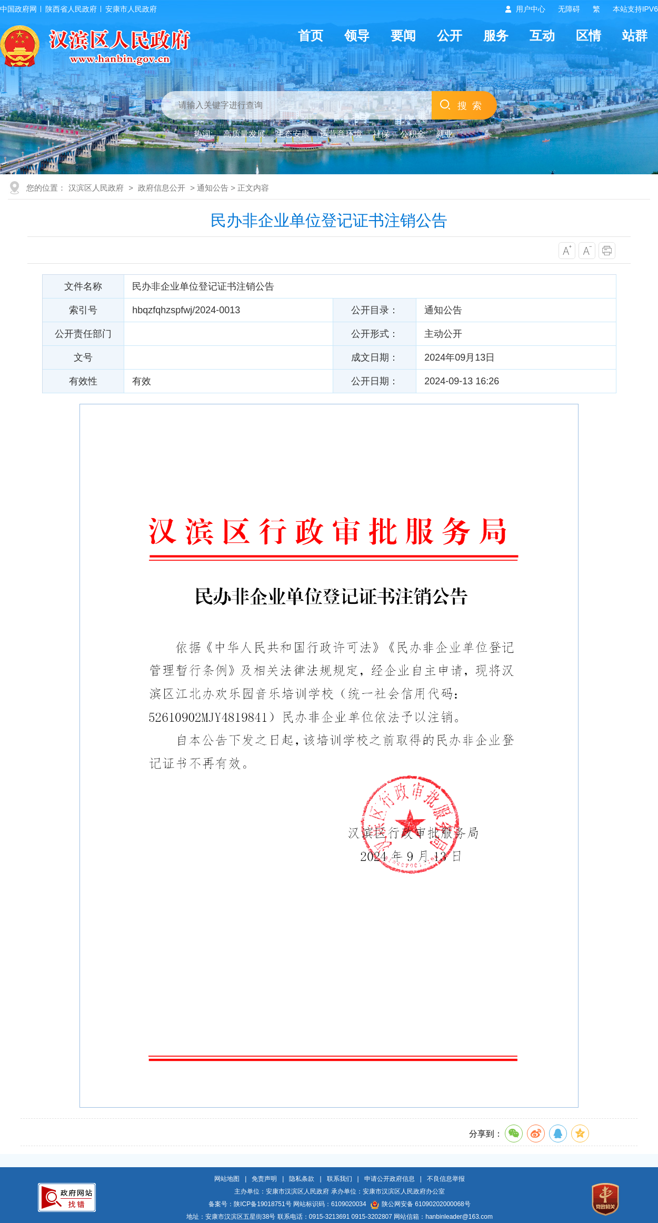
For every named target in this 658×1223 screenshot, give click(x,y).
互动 (542, 35)
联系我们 (339, 1178)
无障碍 (569, 9)
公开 (449, 35)
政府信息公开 (161, 187)
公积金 (412, 134)
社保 (381, 134)
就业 (444, 134)
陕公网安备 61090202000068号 (421, 1204)
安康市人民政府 (131, 9)
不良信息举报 (446, 1178)
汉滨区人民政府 (96, 187)
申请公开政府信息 (389, 1178)
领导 (357, 35)
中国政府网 (18, 9)
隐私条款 (301, 1178)
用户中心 (530, 9)
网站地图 (227, 1178)
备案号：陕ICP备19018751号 (249, 1204)
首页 (310, 35)
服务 (496, 35)
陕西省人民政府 (71, 9)
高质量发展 (244, 134)
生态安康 (293, 134)
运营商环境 (341, 134)
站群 (634, 35)
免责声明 (264, 1178)
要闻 (403, 35)
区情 (588, 35)
